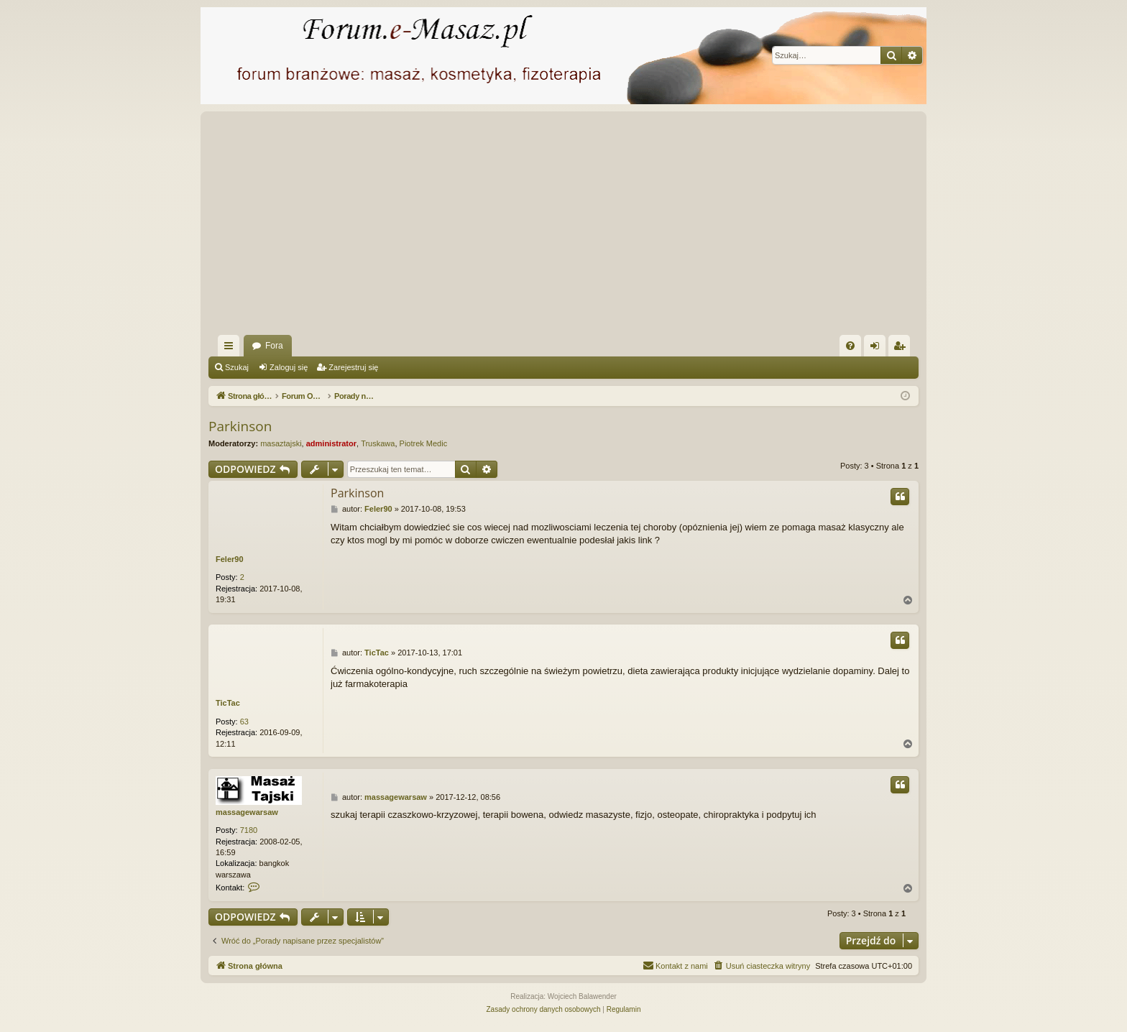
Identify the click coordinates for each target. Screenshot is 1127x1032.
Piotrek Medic (424, 443)
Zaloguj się (289, 367)
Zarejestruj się (353, 367)
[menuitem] (850, 345)
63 (244, 721)
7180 (248, 830)
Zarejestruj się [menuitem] (902, 348)
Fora (274, 346)
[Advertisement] (639, 227)
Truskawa (378, 443)
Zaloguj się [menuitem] (878, 348)
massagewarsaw (247, 812)
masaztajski (280, 443)
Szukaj (237, 367)
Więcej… (231, 348)
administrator (331, 443)
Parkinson (240, 426)
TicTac (228, 703)
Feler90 (230, 559)
